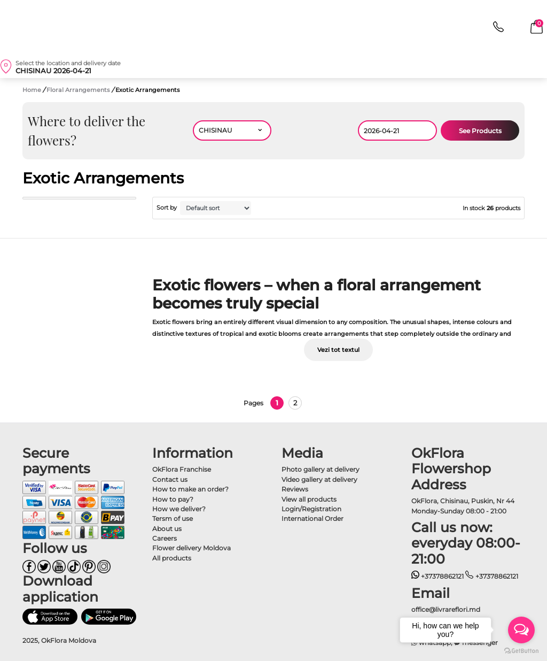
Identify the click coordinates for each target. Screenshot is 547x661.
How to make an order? (190, 489)
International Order (312, 518)
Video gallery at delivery (319, 479)
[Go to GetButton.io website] (521, 650)
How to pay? (172, 499)
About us (167, 529)
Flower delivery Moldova (191, 548)
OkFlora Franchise (181, 469)
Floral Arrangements (79, 90)
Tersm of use (172, 518)
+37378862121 (437, 576)
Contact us (169, 479)
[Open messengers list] (521, 630)
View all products (309, 499)
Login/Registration (311, 509)
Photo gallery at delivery (321, 469)
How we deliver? (179, 509)
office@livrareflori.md (445, 609)
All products (171, 558)
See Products (480, 131)
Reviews (295, 489)
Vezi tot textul (338, 349)
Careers (164, 538)
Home (31, 90)
